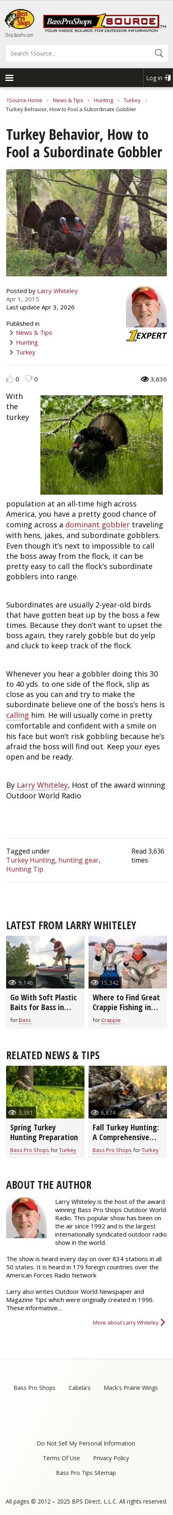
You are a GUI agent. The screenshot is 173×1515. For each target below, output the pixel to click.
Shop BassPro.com (19, 34)
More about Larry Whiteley (126, 1322)
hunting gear (78, 860)
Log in (154, 78)
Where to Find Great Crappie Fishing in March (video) (126, 1007)
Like (10, 379)
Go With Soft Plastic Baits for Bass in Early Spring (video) (43, 1007)
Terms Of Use (61, 1458)
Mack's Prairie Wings (131, 1388)
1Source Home (24, 100)
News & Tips (68, 100)
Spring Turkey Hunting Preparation (44, 1132)
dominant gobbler (97, 524)
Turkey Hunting (30, 860)
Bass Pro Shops (29, 1150)
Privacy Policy (111, 1458)
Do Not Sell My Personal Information (86, 1443)
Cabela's (80, 1388)
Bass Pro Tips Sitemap (86, 1473)
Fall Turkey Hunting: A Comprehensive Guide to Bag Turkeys (126, 1142)
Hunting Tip (24, 869)
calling (17, 715)
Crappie (111, 1020)
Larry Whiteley (57, 291)
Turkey (132, 100)
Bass (25, 1020)
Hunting (103, 100)
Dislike (29, 379)
